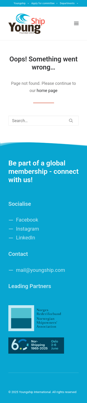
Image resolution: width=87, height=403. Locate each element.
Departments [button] (69, 3)
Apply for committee (44, 3)
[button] (76, 23)
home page (47, 90)
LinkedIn (25, 238)
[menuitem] (21, 3)
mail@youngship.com (40, 270)
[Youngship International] (26, 23)
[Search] (43, 121)
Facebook (27, 220)
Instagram (27, 229)
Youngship (21, 3)
